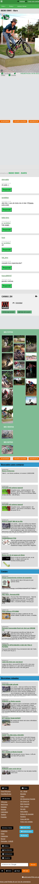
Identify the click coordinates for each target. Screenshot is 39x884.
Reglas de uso (12, 882)
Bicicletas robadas (10, 678)
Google (13, 75)
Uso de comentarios (24, 882)
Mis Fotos (8, 332)
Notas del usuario (24, 312)
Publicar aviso (26, 831)
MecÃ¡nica (4, 804)
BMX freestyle (24, 804)
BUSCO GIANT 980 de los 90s (12, 521)
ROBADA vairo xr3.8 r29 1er (11, 769)
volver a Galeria (20, 121)
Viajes (22, 796)
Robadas (4, 807)
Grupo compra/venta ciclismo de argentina (17, 578)
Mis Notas (8, 442)
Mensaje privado (8, 312)
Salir (25, 871)
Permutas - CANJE (7, 841)
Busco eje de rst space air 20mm (13, 555)
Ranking (23, 816)
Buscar (3, 839)
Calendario (4, 812)
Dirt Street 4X (24, 801)
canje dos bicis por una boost (12, 662)
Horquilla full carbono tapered (12, 488)
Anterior (5, 121)
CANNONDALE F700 (9, 538)
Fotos (11, 6)
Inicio (8, 871)
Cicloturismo (7, 854)
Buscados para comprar (12, 465)
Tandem (3, 814)
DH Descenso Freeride (27, 799)
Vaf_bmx (5, 258)
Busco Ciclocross (8, 471)
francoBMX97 (7, 276)
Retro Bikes (24, 811)
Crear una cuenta (33, 1)
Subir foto (25, 827)
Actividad (18, 303)
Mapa (17, 871)
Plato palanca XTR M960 (10, 611)
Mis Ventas (9, 427)
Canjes (4, 571)
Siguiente (34, 121)
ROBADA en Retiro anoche (11, 701)
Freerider (4, 817)
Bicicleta (6, 799)
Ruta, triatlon (24, 806)
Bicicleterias (7, 850)
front (3, 238)
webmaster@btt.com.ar (30, 877)
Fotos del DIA (24, 819)
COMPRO (4, 831)
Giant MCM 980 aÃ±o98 (10, 684)
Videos (5, 846)
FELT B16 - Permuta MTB (10, 594)
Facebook (7, 73)
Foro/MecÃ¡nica (6, 794)
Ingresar (22, 1)
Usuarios (6, 858)
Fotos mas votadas (26, 822)
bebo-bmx (5, 218)
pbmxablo (5, 179)
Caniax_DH (7, 296)
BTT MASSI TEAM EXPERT (11, 718)
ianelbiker (5, 198)
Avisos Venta (21, 6)
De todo (22, 809)
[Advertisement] (19, 97)
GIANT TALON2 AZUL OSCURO (13, 735)
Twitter (3, 75)
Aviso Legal (3, 882)
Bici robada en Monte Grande (12, 752)
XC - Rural (23, 791)
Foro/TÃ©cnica (6, 791)
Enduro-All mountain (27, 814)
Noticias (3, 809)
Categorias (4, 836)
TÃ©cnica (4, 802)
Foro (3, 6)
